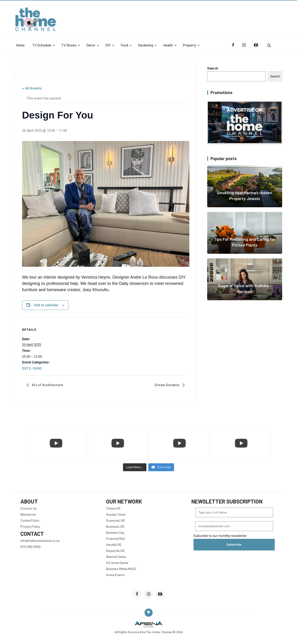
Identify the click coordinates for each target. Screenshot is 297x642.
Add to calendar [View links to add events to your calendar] (46, 305)
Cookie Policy (29, 520)
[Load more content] (134, 467)
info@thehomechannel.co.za (39, 541)
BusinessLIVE (115, 526)
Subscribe (233, 544)
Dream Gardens (167, 385)
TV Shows (68, 45)
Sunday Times (116, 514)
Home (20, 45)
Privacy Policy (30, 526)
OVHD (37, 368)
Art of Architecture (47, 385)
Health (168, 45)
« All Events (32, 88)
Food (124, 45)
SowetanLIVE (115, 520)
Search (212, 68)
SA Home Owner (117, 563)
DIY (108, 45)
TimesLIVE (113, 508)
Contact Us (28, 508)
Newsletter (28, 514)
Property (189, 45)
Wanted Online (116, 557)
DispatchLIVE (115, 551)
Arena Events (115, 575)
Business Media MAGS (121, 569)
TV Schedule (41, 45)
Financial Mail (115, 538)
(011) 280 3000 (30, 547)
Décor (90, 45)
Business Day (115, 532)
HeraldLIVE (114, 545)
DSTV (26, 368)
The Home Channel (159, 632)
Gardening (145, 45)
